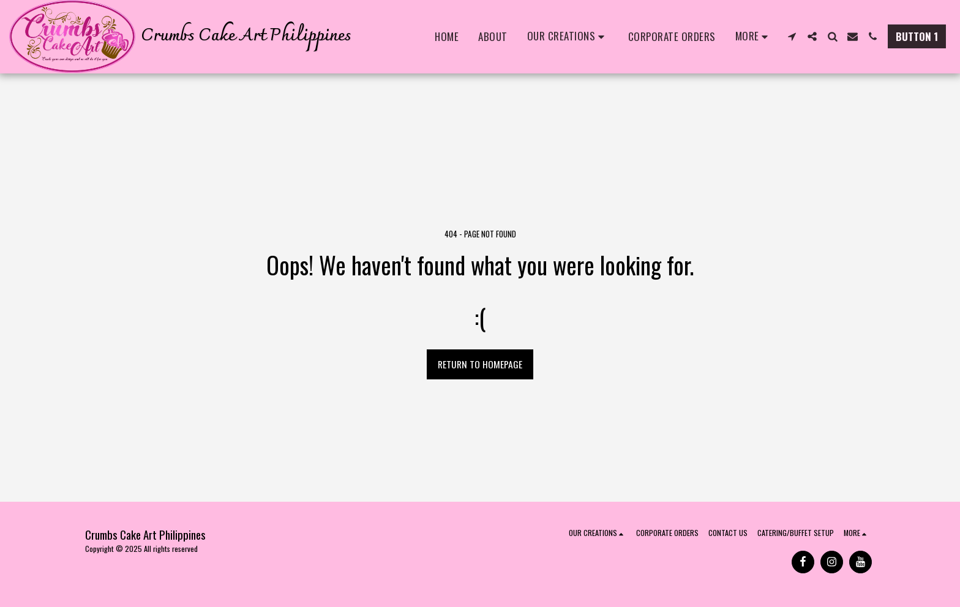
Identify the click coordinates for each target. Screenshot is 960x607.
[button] (568, 37)
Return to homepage (480, 364)
